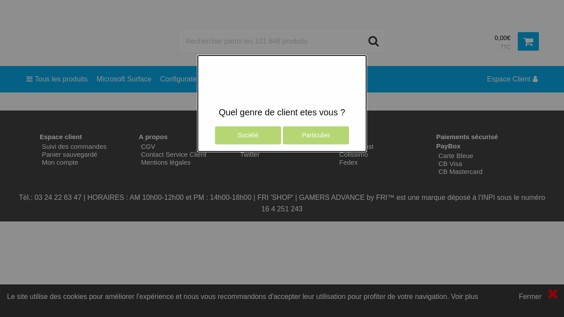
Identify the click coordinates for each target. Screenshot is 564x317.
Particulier (316, 135)
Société (248, 135)
